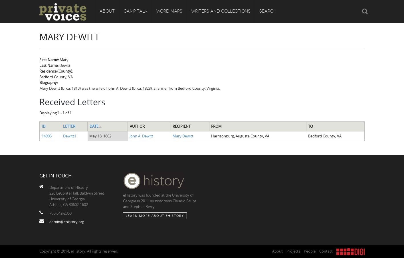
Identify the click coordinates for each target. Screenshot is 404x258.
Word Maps (169, 11)
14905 (47, 136)
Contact (326, 251)
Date (96, 126)
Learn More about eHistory (155, 215)
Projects (293, 251)
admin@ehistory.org (66, 221)
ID (43, 126)
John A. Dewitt (141, 136)
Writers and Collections (221, 11)
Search (267, 11)
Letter (69, 126)
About (107, 11)
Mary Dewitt (183, 136)
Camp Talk (136, 11)
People (310, 251)
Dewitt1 (69, 136)
